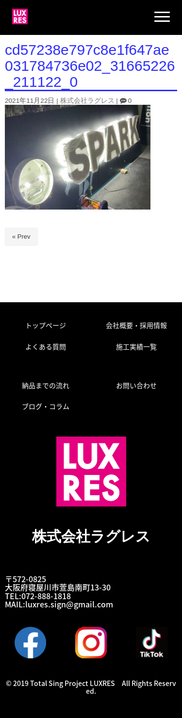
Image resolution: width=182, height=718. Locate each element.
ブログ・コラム (45, 406)
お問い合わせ (136, 385)
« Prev (21, 236)
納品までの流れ (45, 385)
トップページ (45, 325)
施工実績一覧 (136, 346)
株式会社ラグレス (87, 100)
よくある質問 (45, 346)
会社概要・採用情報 (136, 325)
